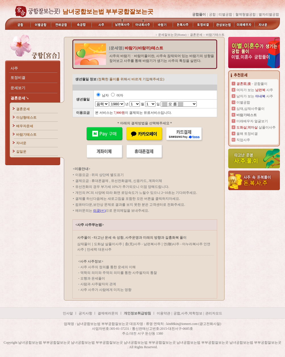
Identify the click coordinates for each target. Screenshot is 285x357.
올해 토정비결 (247, 134)
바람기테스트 (26, 134)
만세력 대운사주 (99, 249)
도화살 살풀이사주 (108, 244)
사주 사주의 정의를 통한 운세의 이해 (108, 267)
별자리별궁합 (269, 14)
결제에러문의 (108, 313)
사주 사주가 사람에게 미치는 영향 (105, 290)
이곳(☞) (99, 211)
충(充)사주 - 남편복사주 (143, 244)
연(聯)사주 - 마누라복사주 (184, 244)
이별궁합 (243, 102)
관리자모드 (213, 313)
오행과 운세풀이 (92, 278)
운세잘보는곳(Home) (172, 34)
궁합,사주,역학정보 (187, 313)
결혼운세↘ (20, 98)
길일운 (21, 152)
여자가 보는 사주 (254, 90)
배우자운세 (24, 126)
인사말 (68, 313)
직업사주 (243, 140)
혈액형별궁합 (245, 14)
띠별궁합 (225, 14)
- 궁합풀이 (251, 84)
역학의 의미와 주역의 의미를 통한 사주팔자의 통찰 (118, 273)
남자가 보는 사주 (254, 96)
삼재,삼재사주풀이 (250, 109)
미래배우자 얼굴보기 (252, 121)
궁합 (212, 14)
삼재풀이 (84, 244)
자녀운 (21, 143)
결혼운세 (23, 109)
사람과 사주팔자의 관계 (98, 284)
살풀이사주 (256, 127)
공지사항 (86, 313)
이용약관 (163, 313)
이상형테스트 (26, 117)
